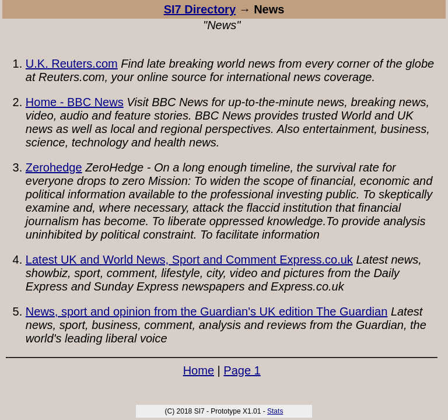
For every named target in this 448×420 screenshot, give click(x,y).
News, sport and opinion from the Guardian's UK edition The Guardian (206, 311)
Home (198, 370)
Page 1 (241, 370)
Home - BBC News (75, 102)
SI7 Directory (200, 9)
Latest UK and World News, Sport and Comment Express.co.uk (189, 259)
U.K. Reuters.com (72, 63)
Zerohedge (54, 167)
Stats (275, 411)
